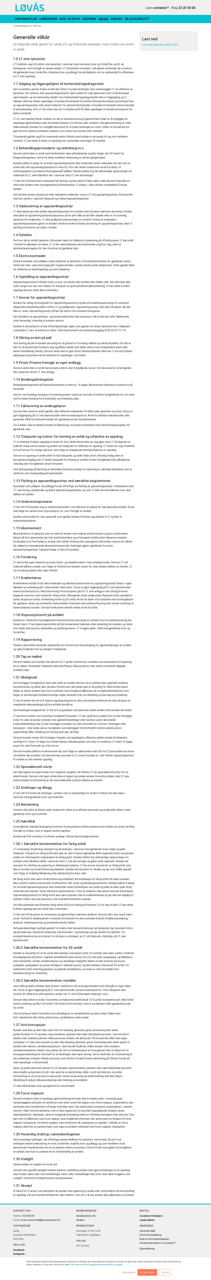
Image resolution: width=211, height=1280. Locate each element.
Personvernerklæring (150, 1235)
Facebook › (19, 1250)
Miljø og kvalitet (137, 18)
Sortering (89, 18)
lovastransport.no (23, 25)
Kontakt (116, 18)
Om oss (103, 18)
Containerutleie (25, 18)
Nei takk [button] (165, 1272)
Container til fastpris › (151, 1216)
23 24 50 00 (28, 1216)
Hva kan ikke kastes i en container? (158, 1243)
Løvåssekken (48, 18)
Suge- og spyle (69, 18)
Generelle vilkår (147, 1231)
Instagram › (19, 1254)
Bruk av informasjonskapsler (154, 1239)
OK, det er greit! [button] (147, 1272)
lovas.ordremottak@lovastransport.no (40, 1220)
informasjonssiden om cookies (109, 1264)
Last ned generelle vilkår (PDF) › (160, 44)
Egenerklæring (147, 1248)
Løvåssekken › (147, 1220)
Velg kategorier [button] (129, 1272)
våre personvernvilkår (80, 1264)
